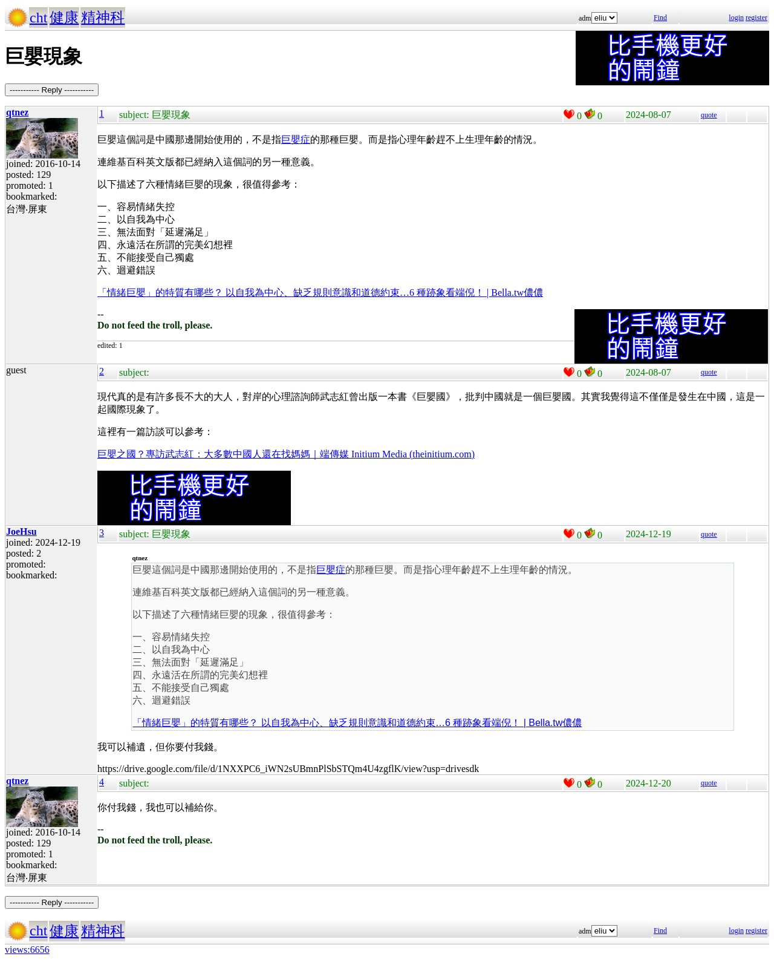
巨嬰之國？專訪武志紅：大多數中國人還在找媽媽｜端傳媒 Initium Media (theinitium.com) (286, 454)
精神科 (103, 17)
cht (38, 17)
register (756, 17)
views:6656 (27, 949)
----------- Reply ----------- (52, 89)
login (736, 17)
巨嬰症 (295, 139)
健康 (64, 17)
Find (660, 17)
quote (709, 115)
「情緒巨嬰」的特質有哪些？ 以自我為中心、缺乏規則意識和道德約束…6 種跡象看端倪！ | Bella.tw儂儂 (320, 292)
